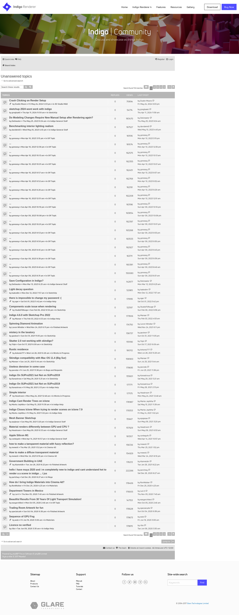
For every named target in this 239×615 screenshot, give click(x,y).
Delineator (16, 121)
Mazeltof (22, 556)
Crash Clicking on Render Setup (27, 100)
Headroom (19, 396)
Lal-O (17, 494)
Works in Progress (61, 353)
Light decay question (21, 289)
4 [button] (160, 87)
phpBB (15, 553)
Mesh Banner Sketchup (22, 418)
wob (17, 520)
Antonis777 (20, 353)
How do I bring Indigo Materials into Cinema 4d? (36, 482)
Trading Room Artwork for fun (26, 507)
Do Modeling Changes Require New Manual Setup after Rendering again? (51, 117)
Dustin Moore (21, 104)
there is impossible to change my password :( (35, 298)
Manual (79, 581)
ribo (13, 528)
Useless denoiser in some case (27, 366)
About (32, 581)
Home (124, 7)
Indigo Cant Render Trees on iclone (29, 401)
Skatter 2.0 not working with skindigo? (31, 341)
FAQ (77, 583)
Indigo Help (51, 301)
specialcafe (16, 511)
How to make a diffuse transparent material (34, 452)
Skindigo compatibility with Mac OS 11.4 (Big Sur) (37, 358)
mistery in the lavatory (22, 332)
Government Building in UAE (25, 461)
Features (161, 7)
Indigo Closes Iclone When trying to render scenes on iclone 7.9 (45, 409)
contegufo (16, 439)
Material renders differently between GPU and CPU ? (39, 426)
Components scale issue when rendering (32, 306)
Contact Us (34, 586)
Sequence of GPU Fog (21, 516)
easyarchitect (17, 502)
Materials (53, 485)
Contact (79, 589)
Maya (50, 477)
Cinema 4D (51, 447)
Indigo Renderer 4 (142, 7)
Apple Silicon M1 (19, 435)
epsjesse (15, 421)
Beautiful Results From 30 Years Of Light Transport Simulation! (45, 499)
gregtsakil (16, 112)
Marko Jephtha (18, 404)
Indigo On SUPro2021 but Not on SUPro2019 (34, 375)
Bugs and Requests (54, 370)
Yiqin (14, 344)
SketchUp (53, 112)
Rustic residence (19, 349)
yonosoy (15, 138)
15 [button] (169, 87)
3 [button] (157, 87)
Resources (176, 7)
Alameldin (19, 464)
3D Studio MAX (61, 104)
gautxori (15, 336)
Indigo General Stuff (59, 121)
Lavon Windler (18, 327)
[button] (146, 87)
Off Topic (51, 138)
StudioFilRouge (21, 310)
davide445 (16, 129)
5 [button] (164, 87)
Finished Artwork (60, 327)
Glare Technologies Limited (198, 603)
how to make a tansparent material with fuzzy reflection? (41, 444)
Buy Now (229, 7)
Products (34, 583)
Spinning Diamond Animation (26, 323)
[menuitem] (18, 59)
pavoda (15, 370)
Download (212, 7)
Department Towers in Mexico (26, 490)
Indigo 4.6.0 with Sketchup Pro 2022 (29, 315)
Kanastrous (16, 378)
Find (202, 582)
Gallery (190, 7)
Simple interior (17, 392)
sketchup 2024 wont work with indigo (30, 109)
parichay (15, 477)
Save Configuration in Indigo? (26, 280)
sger (17, 301)
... (10, 135)
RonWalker (17, 485)
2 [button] (154, 87)
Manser (18, 318)
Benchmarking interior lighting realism (31, 126)
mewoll (15, 447)
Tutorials (79, 586)
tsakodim (16, 293)
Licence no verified (20, 525)
